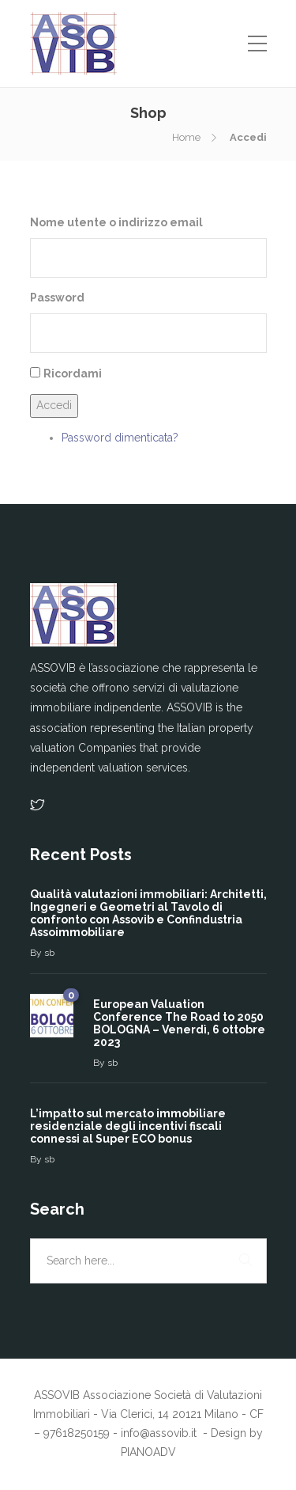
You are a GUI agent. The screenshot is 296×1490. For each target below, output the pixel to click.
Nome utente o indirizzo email (116, 222)
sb (49, 952)
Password (57, 297)
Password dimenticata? (120, 437)
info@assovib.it (160, 1433)
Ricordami (72, 373)
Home (186, 137)
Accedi (54, 405)
